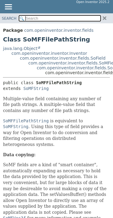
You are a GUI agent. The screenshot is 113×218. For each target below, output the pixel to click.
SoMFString (36, 88)
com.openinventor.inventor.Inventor (49, 53)
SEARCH (9, 18)
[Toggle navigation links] (8, 7)
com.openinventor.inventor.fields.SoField (62, 58)
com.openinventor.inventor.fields (58, 30)
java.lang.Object (20, 48)
